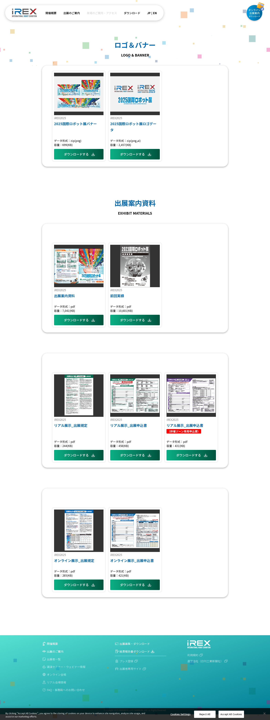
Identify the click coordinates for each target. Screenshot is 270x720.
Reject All (204, 714)
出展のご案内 (71, 13)
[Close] (264, 713)
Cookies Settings (180, 714)
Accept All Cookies (231, 714)
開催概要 (50, 13)
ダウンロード (132, 13)
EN (155, 13)
